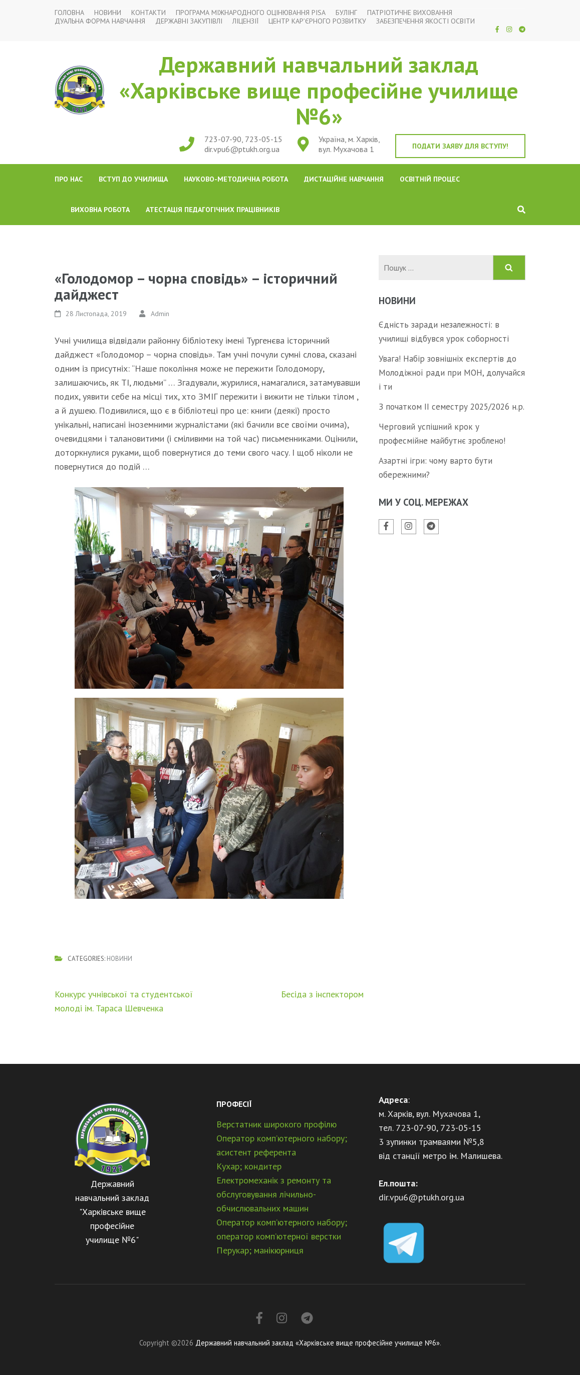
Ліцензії (245, 21)
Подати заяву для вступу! (460, 146)
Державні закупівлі (188, 21)
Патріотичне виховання (409, 13)
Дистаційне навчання (344, 179)
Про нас (69, 179)
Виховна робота (100, 209)
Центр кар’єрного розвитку (317, 21)
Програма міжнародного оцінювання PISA (251, 13)
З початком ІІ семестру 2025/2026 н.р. (451, 406)
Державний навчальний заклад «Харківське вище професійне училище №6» (318, 90)
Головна (69, 13)
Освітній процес (430, 179)
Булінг (346, 13)
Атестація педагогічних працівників (212, 209)
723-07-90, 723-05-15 (243, 139)
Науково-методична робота (236, 179)
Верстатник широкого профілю (276, 1124)
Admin (160, 313)
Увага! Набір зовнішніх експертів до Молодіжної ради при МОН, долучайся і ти (452, 372)
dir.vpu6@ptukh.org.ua (241, 149)
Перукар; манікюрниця (260, 1250)
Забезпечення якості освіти (425, 21)
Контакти (148, 13)
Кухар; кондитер (248, 1166)
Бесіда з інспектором (322, 994)
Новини (107, 13)
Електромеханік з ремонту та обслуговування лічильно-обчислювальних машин (273, 1194)
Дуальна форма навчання (100, 21)
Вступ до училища (133, 179)
